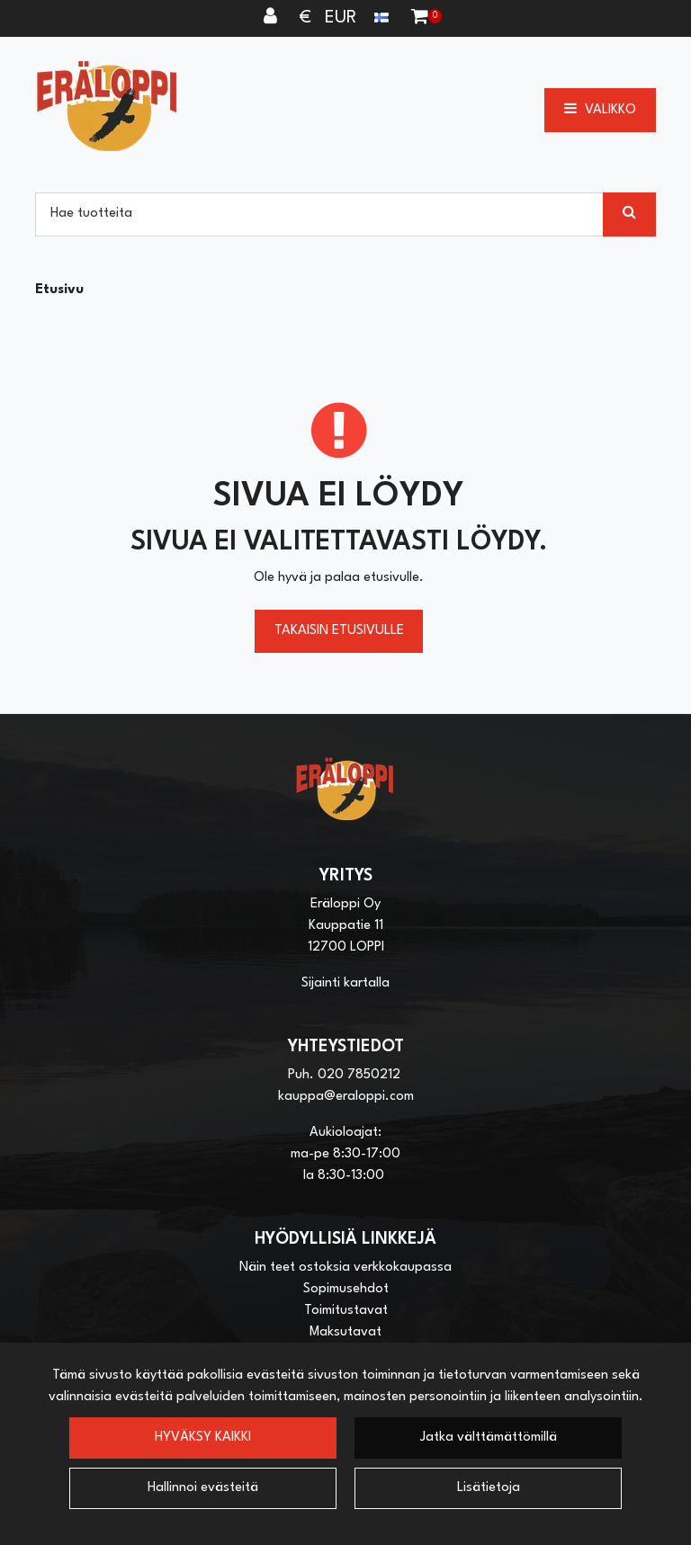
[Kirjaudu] (273, 18)
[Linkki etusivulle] (107, 105)
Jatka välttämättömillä (488, 1437)
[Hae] (319, 214)
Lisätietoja (488, 1488)
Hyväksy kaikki (203, 1437)
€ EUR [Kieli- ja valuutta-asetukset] (346, 18)
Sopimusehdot (346, 1289)
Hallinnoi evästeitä (203, 1488)
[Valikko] (600, 109)
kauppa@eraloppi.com (346, 1096)
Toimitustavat (346, 1310)
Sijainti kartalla (345, 983)
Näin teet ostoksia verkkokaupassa (345, 1267)
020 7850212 (359, 1075)
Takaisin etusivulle (339, 631)
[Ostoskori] (419, 18)
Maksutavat (345, 1332)
